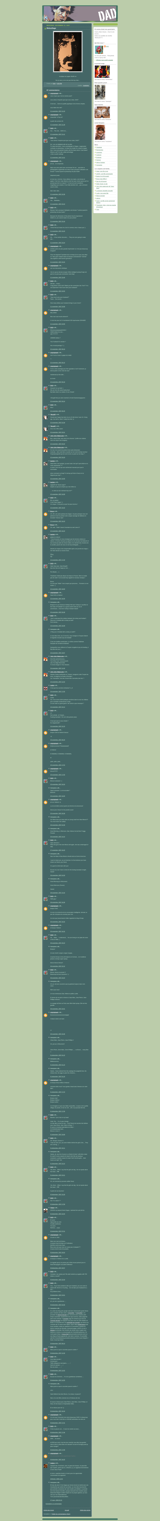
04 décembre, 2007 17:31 (57, 1423)
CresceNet (71, 1313)
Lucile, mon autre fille (102, 193)
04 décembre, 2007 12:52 (57, 1370)
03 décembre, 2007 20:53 (57, 1252)
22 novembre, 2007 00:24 (57, 401)
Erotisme (98, 157)
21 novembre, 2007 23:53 (57, 291)
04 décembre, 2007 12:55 (57, 1380)
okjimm (98, 198)
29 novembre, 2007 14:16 (57, 892)
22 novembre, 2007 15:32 (57, 508)
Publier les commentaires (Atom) (61, 1514)
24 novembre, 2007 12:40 (57, 668)
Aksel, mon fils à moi (102, 171)
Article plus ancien (85, 1510)
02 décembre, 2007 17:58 (57, 1204)
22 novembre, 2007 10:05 (57, 478)
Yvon (97, 209)
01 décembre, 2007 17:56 (57, 1111)
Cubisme (98, 155)
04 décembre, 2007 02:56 (57, 1305)
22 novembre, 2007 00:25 (57, 411)
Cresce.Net (65, 1334)
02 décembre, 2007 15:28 (57, 1194)
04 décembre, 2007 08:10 (57, 1343)
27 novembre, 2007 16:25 (57, 850)
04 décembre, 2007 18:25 (57, 1459)
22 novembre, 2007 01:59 (57, 422)
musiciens (86, 85)
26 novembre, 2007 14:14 (57, 836)
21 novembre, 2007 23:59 (57, 324)
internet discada (62, 1315)
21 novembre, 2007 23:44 (57, 262)
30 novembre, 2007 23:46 (57, 1034)
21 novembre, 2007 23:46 (57, 277)
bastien (52, 461)
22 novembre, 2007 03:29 (57, 457)
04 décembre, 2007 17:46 (57, 1432)
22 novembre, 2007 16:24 (57, 531)
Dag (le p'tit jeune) (101, 181)
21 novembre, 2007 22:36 (57, 194)
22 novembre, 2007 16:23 (57, 521)
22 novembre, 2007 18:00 (57, 589)
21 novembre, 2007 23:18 (57, 221)
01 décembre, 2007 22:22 (57, 1163)
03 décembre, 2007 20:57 (57, 1268)
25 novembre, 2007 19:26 (57, 796)
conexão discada (55, 1320)
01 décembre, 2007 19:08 (57, 1134)
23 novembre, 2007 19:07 (57, 653)
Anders (52, 1463)
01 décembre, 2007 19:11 (57, 1148)
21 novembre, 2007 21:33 (57, 111)
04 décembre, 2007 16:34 (57, 1411)
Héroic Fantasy (100, 162)
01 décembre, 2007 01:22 (57, 1055)
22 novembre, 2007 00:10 (57, 349)
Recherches (99, 150)
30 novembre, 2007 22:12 (57, 966)
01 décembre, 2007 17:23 (57, 1092)
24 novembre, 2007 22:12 (57, 707)
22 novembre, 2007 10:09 (57, 494)
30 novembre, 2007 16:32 (57, 921)
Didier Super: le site (101, 184)
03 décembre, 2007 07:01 (57, 1231)
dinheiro (52, 1330)
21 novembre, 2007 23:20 (57, 231)
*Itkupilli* (53, 414)
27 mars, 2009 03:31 (56, 1500)
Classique (99, 147)
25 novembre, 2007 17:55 (57, 774)
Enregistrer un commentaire (54, 1504)
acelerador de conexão (73, 1322)
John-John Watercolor (57, 436)
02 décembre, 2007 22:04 (57, 1214)
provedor (65, 1318)
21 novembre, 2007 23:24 (57, 242)
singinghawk (54, 93)
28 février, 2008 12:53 (56, 1479)
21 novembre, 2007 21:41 (57, 134)
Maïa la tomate (100, 195)
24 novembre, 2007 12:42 (57, 682)
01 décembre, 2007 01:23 (57, 1065)
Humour (98, 160)
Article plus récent (49, 1510)
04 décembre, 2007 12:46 (57, 1353)
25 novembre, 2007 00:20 (57, 740)
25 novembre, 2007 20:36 (57, 813)
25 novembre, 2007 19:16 (57, 784)
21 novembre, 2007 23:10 (57, 204)
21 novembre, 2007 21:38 (57, 124)
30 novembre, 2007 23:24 (57, 978)
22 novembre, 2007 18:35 (57, 598)
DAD (51, 128)
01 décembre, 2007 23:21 (57, 1175)
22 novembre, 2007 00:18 (57, 382)
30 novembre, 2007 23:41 (57, 1009)
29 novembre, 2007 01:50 (57, 875)
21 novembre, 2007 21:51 (57, 157)
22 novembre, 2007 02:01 (57, 432)
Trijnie (52, 1207)
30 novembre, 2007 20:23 (57, 943)
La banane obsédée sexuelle (104, 190)
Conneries (99, 165)
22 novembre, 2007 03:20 (57, 444)
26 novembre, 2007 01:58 (57, 825)
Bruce (52, 511)
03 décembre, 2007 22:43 (57, 1279)
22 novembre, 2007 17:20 (57, 560)
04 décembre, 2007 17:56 (57, 1450)
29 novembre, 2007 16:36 (57, 902)
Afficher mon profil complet (104, 60)
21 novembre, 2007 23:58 (57, 306)
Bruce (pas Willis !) (101, 179)
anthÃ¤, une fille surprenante (104, 174)
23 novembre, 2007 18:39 (57, 625)
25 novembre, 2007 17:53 (57, 765)
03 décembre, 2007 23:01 (57, 1295)
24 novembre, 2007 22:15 (57, 726)
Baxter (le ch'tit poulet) (102, 176)
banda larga (81, 1324)
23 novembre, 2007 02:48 (57, 612)
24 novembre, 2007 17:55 (57, 691)
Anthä (52, 685)
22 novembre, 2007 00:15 (57, 362)
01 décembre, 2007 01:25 (57, 1076)
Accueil (67, 1510)
